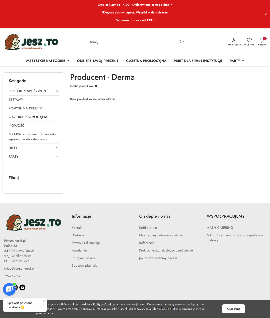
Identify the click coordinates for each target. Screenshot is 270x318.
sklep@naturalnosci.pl (19, 268)
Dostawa (78, 235)
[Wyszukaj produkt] (137, 42)
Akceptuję (233, 309)
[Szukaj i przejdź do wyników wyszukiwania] (182, 42)
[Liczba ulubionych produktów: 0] (249, 42)
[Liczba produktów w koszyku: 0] (261, 42)
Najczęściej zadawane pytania (161, 235)
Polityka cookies (83, 258)
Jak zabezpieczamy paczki (158, 258)
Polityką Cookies (104, 304)
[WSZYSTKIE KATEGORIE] (47, 61)
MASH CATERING (220, 227)
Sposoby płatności (85, 265)
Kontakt (77, 227)
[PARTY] (237, 61)
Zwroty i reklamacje (86, 243)
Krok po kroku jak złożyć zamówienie (166, 250)
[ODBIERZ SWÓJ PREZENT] (97, 61)
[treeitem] (34, 91)
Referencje (147, 243)
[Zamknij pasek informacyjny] (265, 14)
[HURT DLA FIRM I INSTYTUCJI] (198, 61)
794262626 (12, 276)
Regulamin (79, 250)
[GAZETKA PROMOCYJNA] (146, 61)
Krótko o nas (148, 227)
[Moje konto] (234, 42)
